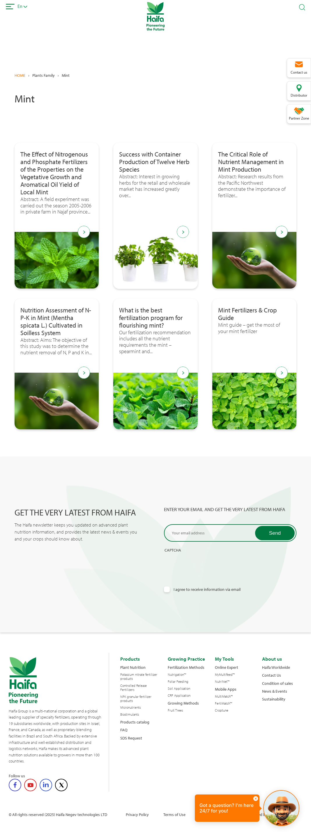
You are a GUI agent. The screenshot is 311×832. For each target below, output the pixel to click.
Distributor (299, 95)
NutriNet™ (222, 682)
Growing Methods (183, 703)
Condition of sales (277, 683)
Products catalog (134, 721)
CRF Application (179, 696)
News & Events (274, 691)
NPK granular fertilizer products (135, 699)
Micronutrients (130, 707)
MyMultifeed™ (225, 675)
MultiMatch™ (224, 696)
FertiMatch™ (223, 703)
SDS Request (131, 737)
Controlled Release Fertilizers (133, 688)
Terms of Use (174, 814)
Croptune (221, 710)
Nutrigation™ (177, 675)
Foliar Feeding (178, 682)
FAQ (124, 729)
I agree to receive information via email (207, 589)
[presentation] (208, 563)
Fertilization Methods (186, 667)
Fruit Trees (175, 710)
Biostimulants (129, 714)
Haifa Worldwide (276, 667)
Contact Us (271, 675)
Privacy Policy (137, 814)
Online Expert (226, 667)
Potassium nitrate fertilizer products (138, 677)
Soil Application (179, 689)
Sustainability (273, 698)
